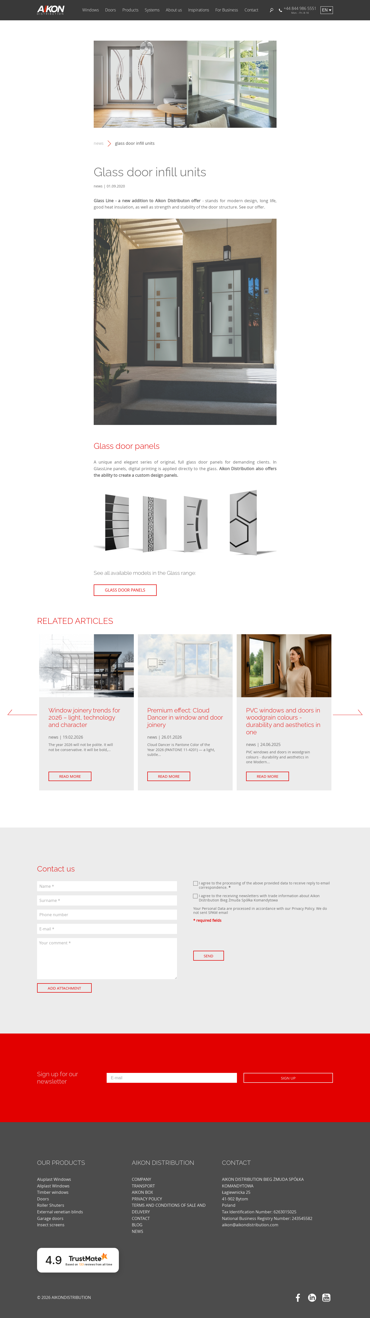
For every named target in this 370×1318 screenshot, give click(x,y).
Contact (251, 10)
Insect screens (51, 1220)
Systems (152, 10)
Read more (71, 776)
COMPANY (141, 1174)
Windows (90, 10)
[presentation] (231, 937)
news (99, 143)
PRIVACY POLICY (147, 1194)
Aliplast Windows (53, 1181)
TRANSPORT (143, 1181)
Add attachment (65, 988)
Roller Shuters (50, 1200)
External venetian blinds (60, 1207)
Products (130, 10)
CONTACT (141, 1213)
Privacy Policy (303, 908)
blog (137, 1220)
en (325, 10)
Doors (110, 10)
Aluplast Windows (54, 1174)
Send (210, 955)
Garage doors (50, 1213)
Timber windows (53, 1187)
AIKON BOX (142, 1187)
